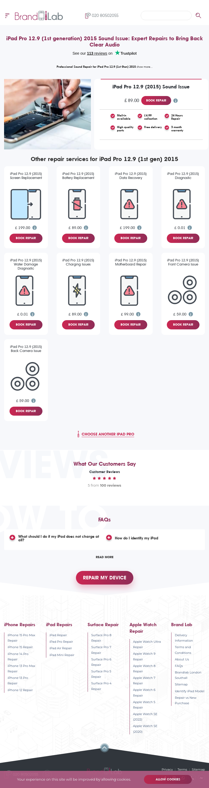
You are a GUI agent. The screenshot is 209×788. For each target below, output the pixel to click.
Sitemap (181, 685)
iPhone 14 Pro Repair (18, 657)
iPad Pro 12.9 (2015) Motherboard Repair (131, 262)
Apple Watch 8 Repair (144, 669)
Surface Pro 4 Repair (101, 686)
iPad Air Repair (61, 649)
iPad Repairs (59, 625)
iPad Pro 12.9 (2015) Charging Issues (78, 262)
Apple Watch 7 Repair (144, 681)
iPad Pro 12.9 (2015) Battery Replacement (78, 176)
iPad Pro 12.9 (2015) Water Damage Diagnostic (26, 264)
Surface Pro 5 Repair (101, 674)
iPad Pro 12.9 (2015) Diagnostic (183, 176)
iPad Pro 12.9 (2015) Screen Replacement (26, 176)
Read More (104, 557)
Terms (183, 770)
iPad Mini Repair (62, 655)
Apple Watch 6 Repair (144, 693)
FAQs (179, 666)
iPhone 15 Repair (20, 648)
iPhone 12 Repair (20, 690)
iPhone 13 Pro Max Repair (21, 669)
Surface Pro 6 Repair (101, 662)
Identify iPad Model (189, 691)
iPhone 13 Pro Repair (18, 681)
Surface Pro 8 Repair (101, 638)
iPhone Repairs (19, 625)
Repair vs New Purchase (185, 701)
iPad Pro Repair (61, 642)
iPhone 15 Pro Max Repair (21, 638)
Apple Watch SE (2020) (145, 729)
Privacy (167, 770)
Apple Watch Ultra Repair (147, 645)
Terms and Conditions (183, 650)
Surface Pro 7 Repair (101, 650)
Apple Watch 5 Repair (144, 705)
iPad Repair (58, 636)
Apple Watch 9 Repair (144, 657)
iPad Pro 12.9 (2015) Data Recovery (131, 176)
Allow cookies (167, 779)
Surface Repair (103, 625)
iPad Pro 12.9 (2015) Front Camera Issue (183, 262)
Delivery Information (184, 638)
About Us (182, 660)
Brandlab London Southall (188, 675)
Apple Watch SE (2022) (145, 717)
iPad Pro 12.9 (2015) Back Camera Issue (26, 349)
